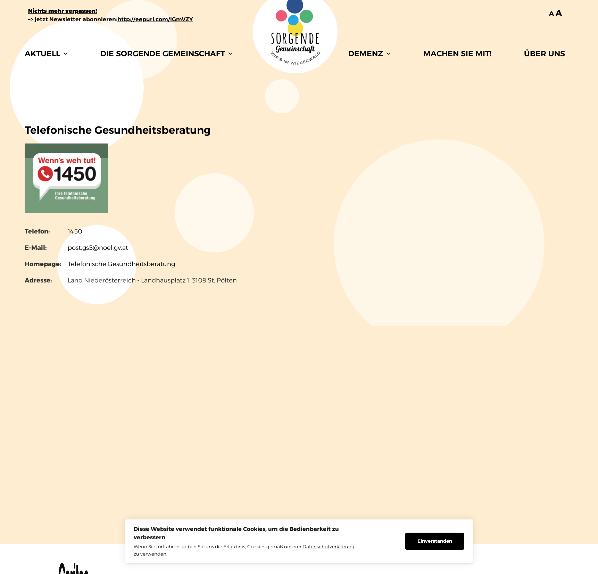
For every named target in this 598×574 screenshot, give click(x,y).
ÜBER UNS (544, 53)
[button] (46, 54)
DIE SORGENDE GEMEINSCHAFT (166, 53)
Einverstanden (434, 541)
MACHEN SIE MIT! (457, 53)
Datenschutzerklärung (328, 546)
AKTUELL (46, 53)
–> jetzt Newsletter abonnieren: (110, 19)
